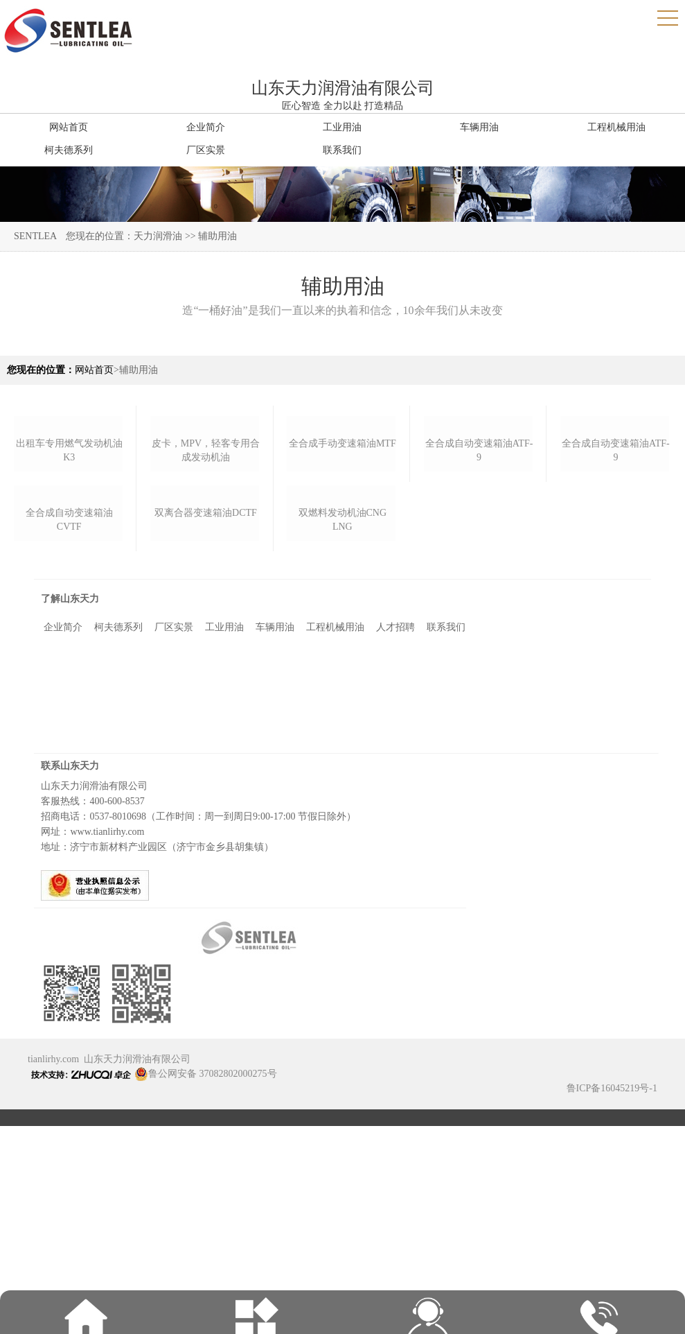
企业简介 (63, 814)
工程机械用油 (335, 814)
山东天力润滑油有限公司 (137, 1246)
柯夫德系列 (118, 814)
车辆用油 (275, 814)
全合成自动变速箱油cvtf (69, 707)
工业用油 (224, 814)
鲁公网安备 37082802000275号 (205, 1261)
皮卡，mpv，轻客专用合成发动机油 (206, 544)
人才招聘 (395, 814)
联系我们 (446, 814)
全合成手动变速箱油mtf (342, 537)
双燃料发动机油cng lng (343, 707)
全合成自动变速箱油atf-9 (479, 544)
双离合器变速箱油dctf (205, 700)
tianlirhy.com (53, 1246)
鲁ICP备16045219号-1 (612, 1275)
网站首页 (94, 370)
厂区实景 (173, 814)
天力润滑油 (158, 236)
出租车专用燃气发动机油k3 (69, 544)
